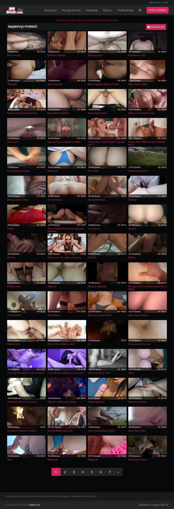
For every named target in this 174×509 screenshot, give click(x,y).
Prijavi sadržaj (45, 496)
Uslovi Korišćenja (28, 496)
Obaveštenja (80, 496)
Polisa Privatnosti (62, 496)
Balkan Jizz (35, 504)
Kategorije (92, 10)
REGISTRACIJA (155, 3)
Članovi (107, 10)
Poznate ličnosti (71, 10)
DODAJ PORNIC (157, 10)
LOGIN (165, 3)
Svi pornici (51, 10)
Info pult (92, 496)
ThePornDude (125, 10)
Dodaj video (11, 496)
